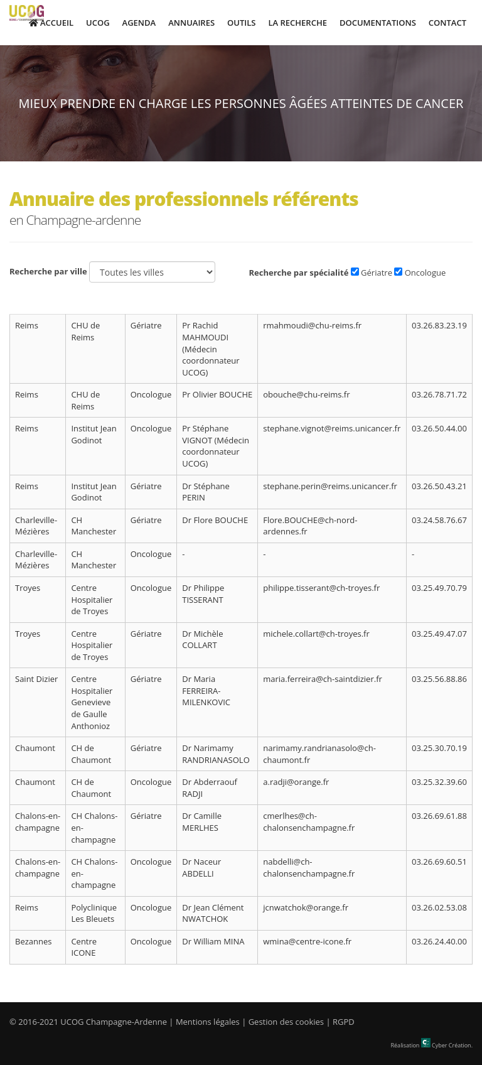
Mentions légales (208, 1021)
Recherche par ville (48, 271)
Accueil (51, 22)
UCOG (98, 22)
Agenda (139, 22)
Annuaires (191, 22)
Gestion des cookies (286, 1021)
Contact (447, 22)
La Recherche (297, 22)
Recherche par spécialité (298, 272)
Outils (241, 22)
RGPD (344, 1021)
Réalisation (432, 1045)
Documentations (378, 22)
